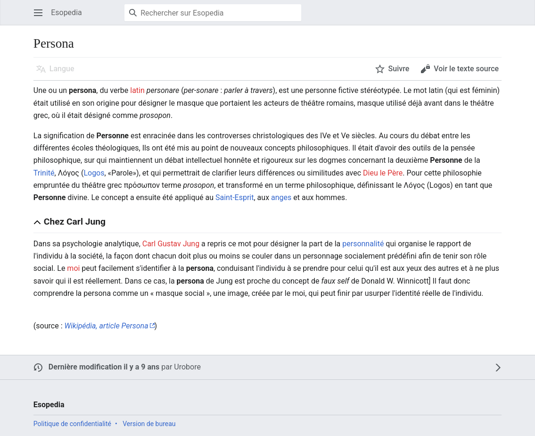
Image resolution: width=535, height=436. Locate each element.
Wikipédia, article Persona (106, 325)
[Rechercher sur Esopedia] (212, 12)
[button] (38, 12)
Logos (93, 172)
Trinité (44, 172)
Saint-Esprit (234, 197)
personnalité (363, 243)
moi (73, 268)
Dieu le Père (383, 172)
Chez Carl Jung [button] (75, 221)
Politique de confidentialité (72, 424)
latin (137, 90)
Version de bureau (149, 424)
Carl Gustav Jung (170, 243)
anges (281, 197)
